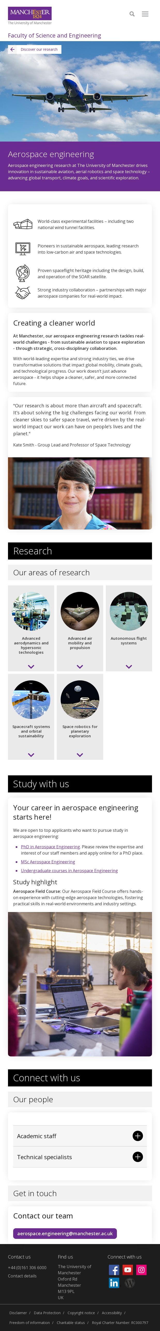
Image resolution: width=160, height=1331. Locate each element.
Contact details (22, 1276)
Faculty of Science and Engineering (54, 35)
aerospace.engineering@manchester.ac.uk (65, 1233)
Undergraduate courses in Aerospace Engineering (69, 870)
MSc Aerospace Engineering (48, 862)
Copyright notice (81, 1312)
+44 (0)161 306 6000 (27, 1267)
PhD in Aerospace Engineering (50, 847)
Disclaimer (18, 1312)
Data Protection (47, 1312)
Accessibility (112, 1312)
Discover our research (33, 49)
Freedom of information (29, 1322)
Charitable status (71, 1322)
